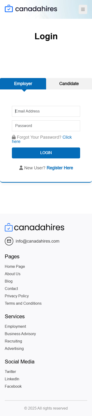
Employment (15, 326)
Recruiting (13, 341)
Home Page (15, 266)
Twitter (10, 372)
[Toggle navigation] (83, 9)
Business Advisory (20, 334)
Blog (9, 281)
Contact (11, 289)
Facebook (13, 386)
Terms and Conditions (23, 303)
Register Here (60, 168)
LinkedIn (12, 379)
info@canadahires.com (32, 241)
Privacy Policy (17, 296)
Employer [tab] (23, 83)
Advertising (14, 349)
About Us (12, 274)
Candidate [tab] (69, 83)
